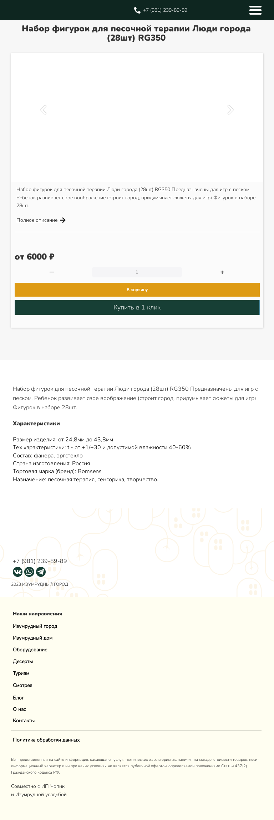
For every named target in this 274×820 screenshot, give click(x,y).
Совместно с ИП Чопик (38, 786)
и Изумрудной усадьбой (39, 794)
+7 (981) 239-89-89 (40, 561)
